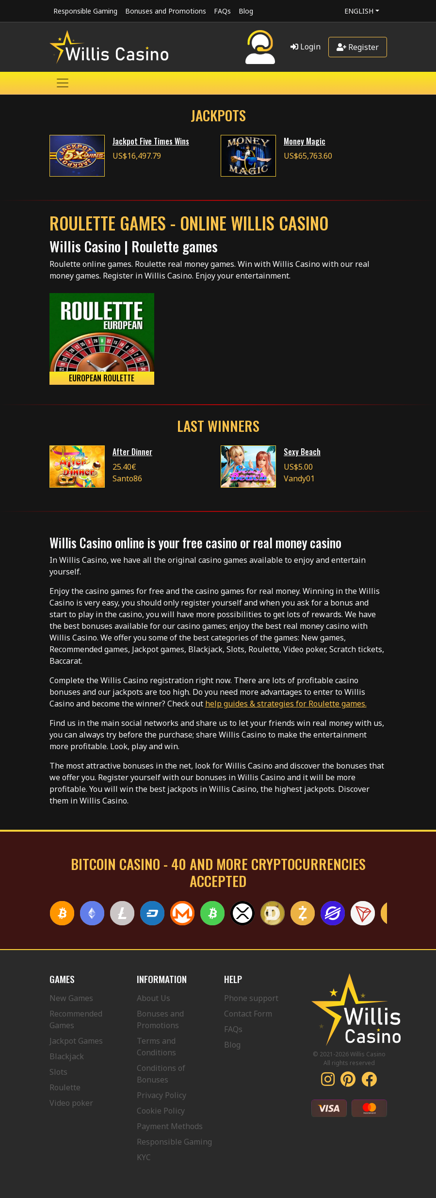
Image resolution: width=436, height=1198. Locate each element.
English (358, 11)
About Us (153, 998)
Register (358, 47)
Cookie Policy (161, 1110)
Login (306, 46)
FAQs (222, 11)
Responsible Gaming (85, 11)
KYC (144, 1157)
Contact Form (248, 1013)
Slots (58, 1072)
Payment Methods (170, 1126)
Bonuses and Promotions (165, 11)
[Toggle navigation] (62, 83)
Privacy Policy (161, 1095)
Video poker (71, 1103)
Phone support (251, 998)
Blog (246, 11)
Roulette (65, 1087)
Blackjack (66, 1056)
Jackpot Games (76, 1040)
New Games (71, 998)
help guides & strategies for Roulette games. (286, 703)
